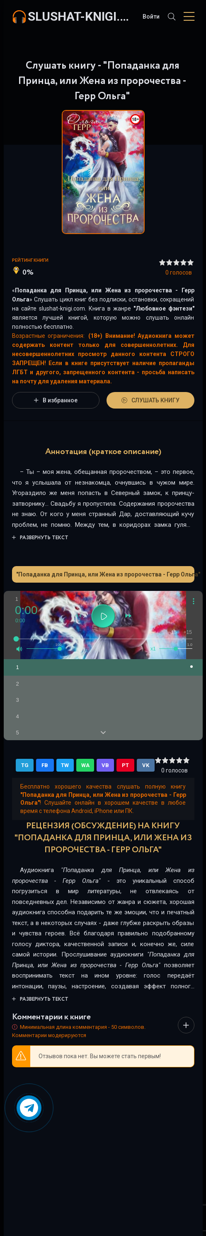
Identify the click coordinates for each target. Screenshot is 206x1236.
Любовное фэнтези (164, 308)
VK (145, 765)
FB (44, 765)
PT (125, 765)
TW (65, 765)
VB (105, 765)
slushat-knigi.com (81, 16)
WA (85, 765)
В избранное (56, 400)
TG (25, 765)
